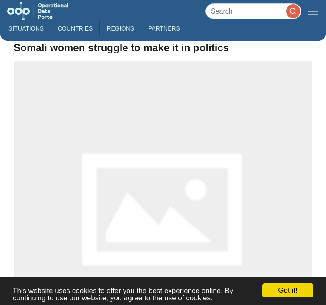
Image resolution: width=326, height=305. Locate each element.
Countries (75, 28)
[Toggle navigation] (312, 11)
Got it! (287, 290)
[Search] (253, 11)
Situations (26, 28)
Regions (120, 28)
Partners (164, 28)
